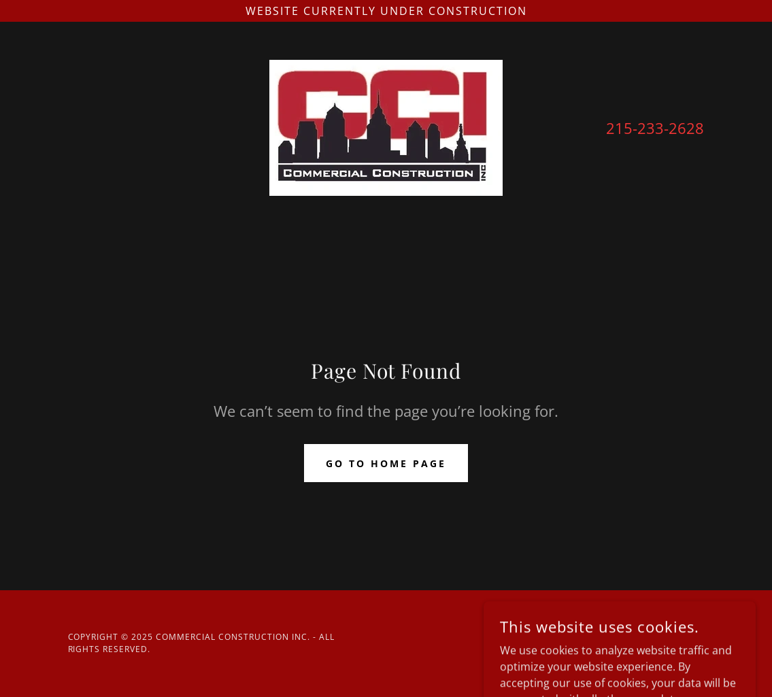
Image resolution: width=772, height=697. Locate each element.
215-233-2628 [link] (655, 128)
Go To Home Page (386, 463)
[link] (386, 126)
